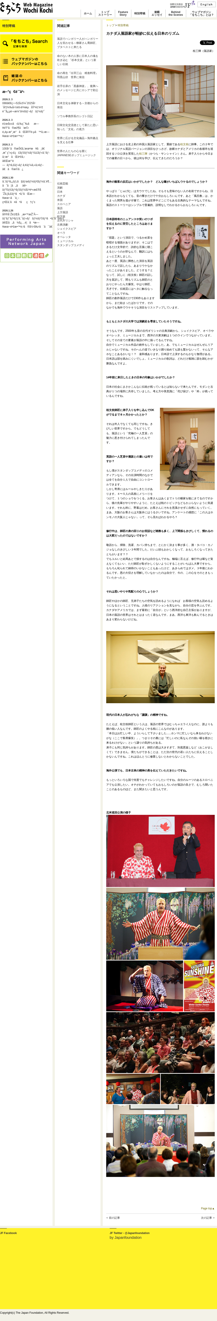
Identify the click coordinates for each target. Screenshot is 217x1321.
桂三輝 (143, 153)
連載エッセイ (156, 13)
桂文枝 (61, 216)
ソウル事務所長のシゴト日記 (75, 116)
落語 (60, 208)
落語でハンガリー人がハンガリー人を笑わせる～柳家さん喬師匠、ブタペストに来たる (77, 43)
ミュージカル (65, 241)
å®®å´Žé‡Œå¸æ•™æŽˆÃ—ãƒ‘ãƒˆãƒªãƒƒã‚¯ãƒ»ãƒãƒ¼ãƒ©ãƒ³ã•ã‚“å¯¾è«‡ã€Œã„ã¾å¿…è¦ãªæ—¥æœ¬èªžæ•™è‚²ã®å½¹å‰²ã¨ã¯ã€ (26, 218)
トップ (110, 25)
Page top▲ (208, 1208)
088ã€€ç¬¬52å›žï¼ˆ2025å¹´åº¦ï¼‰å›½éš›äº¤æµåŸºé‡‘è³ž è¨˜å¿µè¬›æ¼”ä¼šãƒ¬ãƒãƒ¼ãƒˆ (23, 105)
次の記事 (206, 1217)
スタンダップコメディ (71, 245)
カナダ (61, 195)
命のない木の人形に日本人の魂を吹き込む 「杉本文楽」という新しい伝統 (77, 60)
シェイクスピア (66, 228)
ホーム (88, 13)
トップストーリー (105, 13)
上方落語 (62, 212)
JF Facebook (8, 1233)
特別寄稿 (139, 13)
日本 (60, 191)
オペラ (61, 232)
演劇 (60, 187)
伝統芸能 (62, 183)
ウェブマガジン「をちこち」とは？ (201, 13)
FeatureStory (123, 13)
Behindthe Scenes (176, 13)
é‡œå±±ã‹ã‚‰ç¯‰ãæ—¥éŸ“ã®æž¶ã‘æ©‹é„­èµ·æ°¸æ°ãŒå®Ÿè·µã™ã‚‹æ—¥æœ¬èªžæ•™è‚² (25, 128)
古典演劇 (62, 224)
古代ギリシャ (65, 220)
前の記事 (114, 1217)
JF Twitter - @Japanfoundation (130, 1233)
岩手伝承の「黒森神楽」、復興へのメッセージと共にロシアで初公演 (77, 90)
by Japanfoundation (126, 1237)
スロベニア (64, 204)
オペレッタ (64, 237)
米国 (60, 200)
